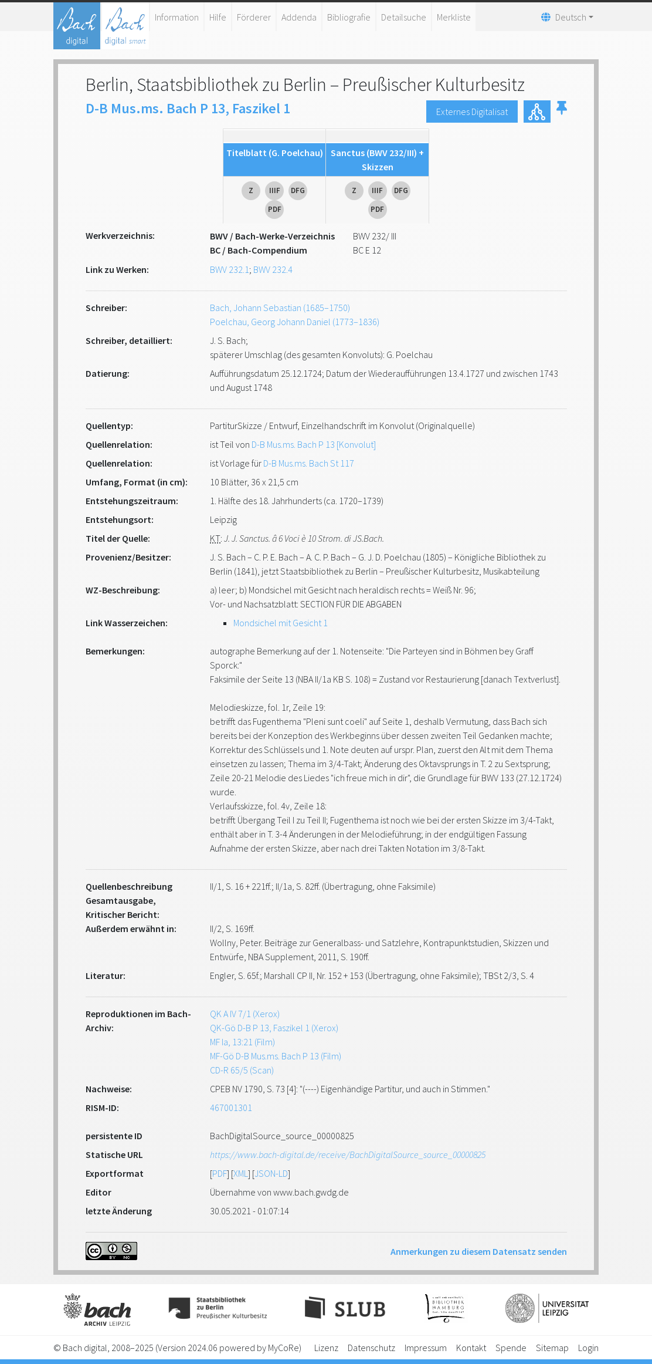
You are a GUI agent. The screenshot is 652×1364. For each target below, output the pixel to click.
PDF (219, 1173)
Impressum (426, 1347)
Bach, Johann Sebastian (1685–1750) (280, 307)
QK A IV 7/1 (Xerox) (245, 1013)
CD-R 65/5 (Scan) (242, 1070)
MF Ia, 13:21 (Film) (242, 1042)
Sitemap (552, 1347)
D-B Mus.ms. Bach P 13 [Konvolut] (314, 444)
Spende (511, 1347)
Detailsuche (403, 17)
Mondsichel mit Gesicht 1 (280, 623)
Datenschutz (371, 1347)
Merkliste (454, 17)
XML (240, 1173)
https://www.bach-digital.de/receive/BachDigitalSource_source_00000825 (347, 1154)
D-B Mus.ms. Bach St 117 (308, 463)
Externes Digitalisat (472, 111)
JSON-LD (271, 1173)
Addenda (299, 17)
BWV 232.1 (229, 269)
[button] (561, 111)
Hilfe (217, 17)
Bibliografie (349, 17)
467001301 (231, 1107)
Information (177, 17)
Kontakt (471, 1347)
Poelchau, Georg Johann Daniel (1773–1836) (294, 322)
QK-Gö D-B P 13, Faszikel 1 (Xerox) (274, 1028)
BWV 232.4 (273, 269)
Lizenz (326, 1347)
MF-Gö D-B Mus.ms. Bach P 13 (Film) (275, 1056)
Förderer (254, 17)
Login (588, 1347)
